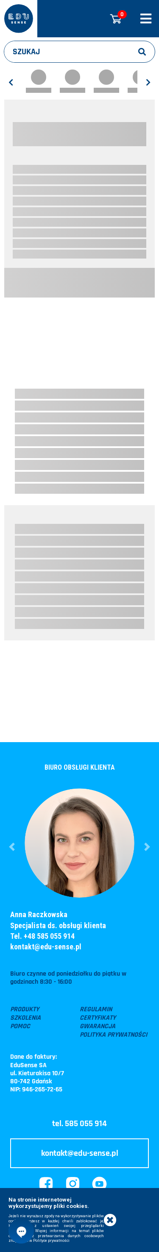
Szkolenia (25, 1018)
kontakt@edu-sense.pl (45, 946)
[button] (12, 846)
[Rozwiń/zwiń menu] (145, 19)
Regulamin (96, 1009)
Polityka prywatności (113, 1035)
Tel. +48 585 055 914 (42, 936)
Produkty (24, 1009)
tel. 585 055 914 (79, 1123)
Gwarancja (97, 1026)
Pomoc (20, 1026)
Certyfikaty (98, 1018)
